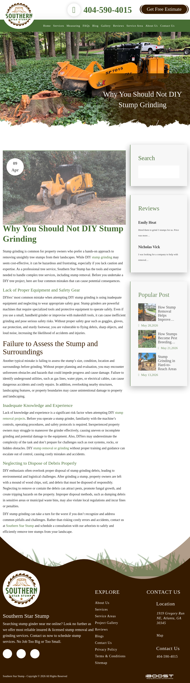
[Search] (158, 188)
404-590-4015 (107, 10)
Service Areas (105, 616)
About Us (151, 25)
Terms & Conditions (110, 656)
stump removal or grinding (51, 448)
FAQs (86, 25)
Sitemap (101, 663)
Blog (95, 25)
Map (160, 635)
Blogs (99, 636)
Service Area (135, 25)
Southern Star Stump (20, 526)
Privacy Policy (106, 649)
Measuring (73, 25)
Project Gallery (106, 623)
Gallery (106, 25)
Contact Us (167, 25)
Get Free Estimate (164, 9)
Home (47, 25)
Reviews (118, 25)
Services (58, 25)
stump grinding (102, 257)
